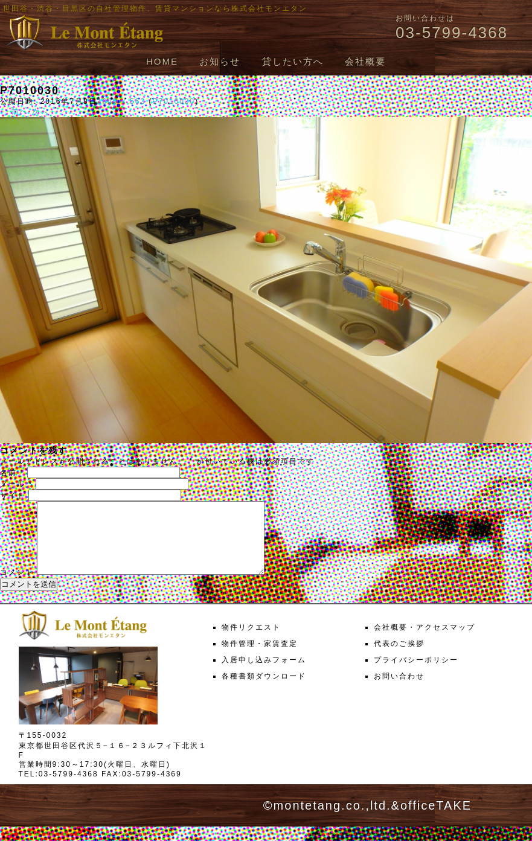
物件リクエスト (251, 642)
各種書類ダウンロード (264, 690)
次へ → (46, 111)
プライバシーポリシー (416, 674)
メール (16, 484)
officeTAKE (436, 820)
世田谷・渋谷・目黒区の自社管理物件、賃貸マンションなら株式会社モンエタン (155, 8)
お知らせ (219, 61)
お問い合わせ (399, 690)
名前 (12, 472)
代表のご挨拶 (399, 658)
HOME (162, 61)
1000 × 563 (121, 101)
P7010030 (173, 101)
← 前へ (14, 111)
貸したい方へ (293, 61)
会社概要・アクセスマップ (424, 642)
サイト (12, 495)
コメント (17, 587)
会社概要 (365, 61)
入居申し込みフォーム (264, 674)
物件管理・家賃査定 (260, 658)
